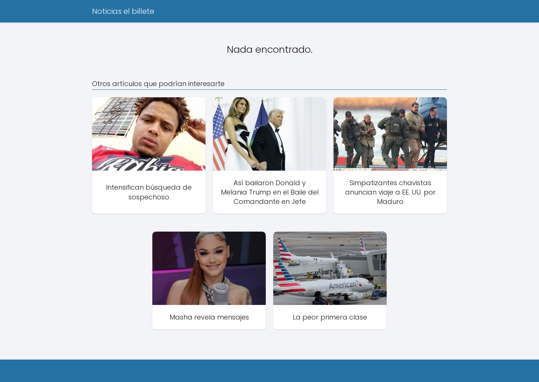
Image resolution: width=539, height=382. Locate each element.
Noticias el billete (123, 11)
